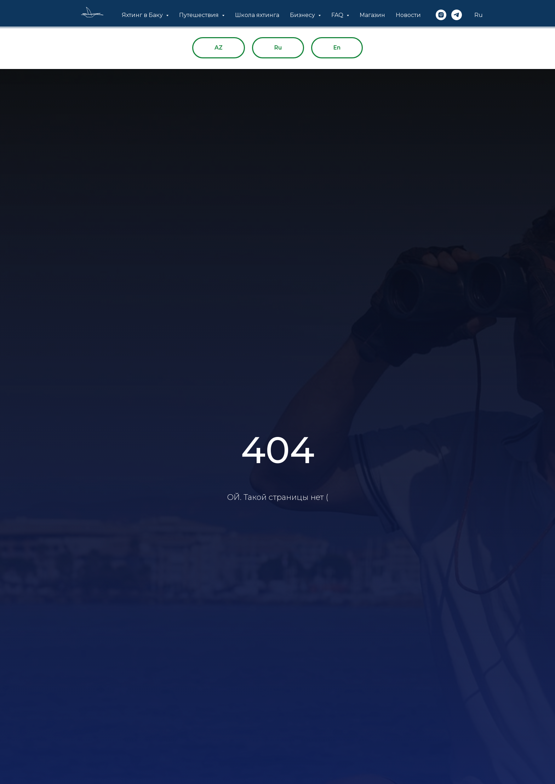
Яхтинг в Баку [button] (143, 15)
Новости (408, 15)
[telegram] (456, 15)
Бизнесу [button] (303, 15)
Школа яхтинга (257, 15)
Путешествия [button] (199, 15)
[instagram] (441, 15)
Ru (478, 15)
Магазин (372, 15)
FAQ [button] (338, 15)
